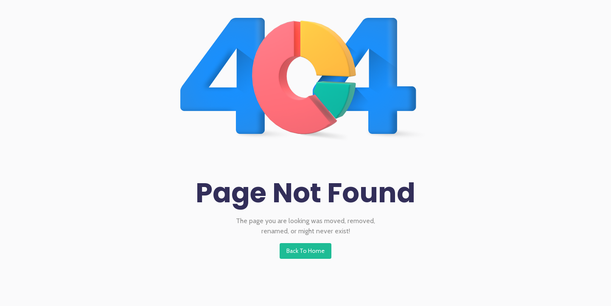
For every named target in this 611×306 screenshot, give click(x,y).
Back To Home (305, 251)
